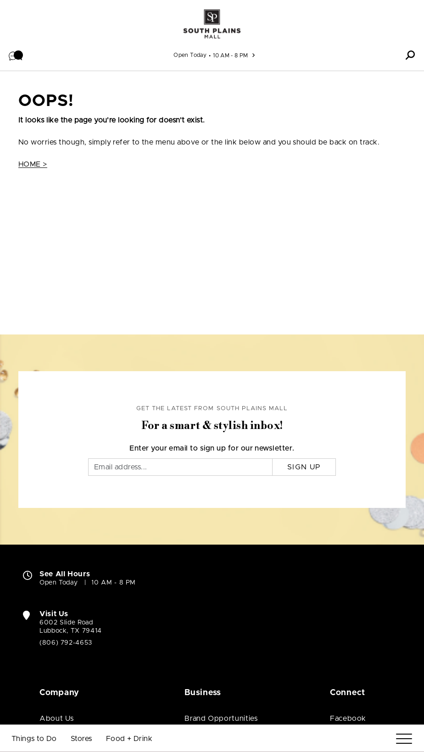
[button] (16, 55)
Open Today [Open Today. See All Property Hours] (58, 582)
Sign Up (304, 467)
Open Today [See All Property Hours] (189, 55)
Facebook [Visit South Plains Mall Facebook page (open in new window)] (348, 718)
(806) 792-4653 (65, 643)
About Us (56, 718)
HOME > (32, 164)
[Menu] (404, 739)
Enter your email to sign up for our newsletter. (212, 448)
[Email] (180, 467)
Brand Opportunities (220, 718)
